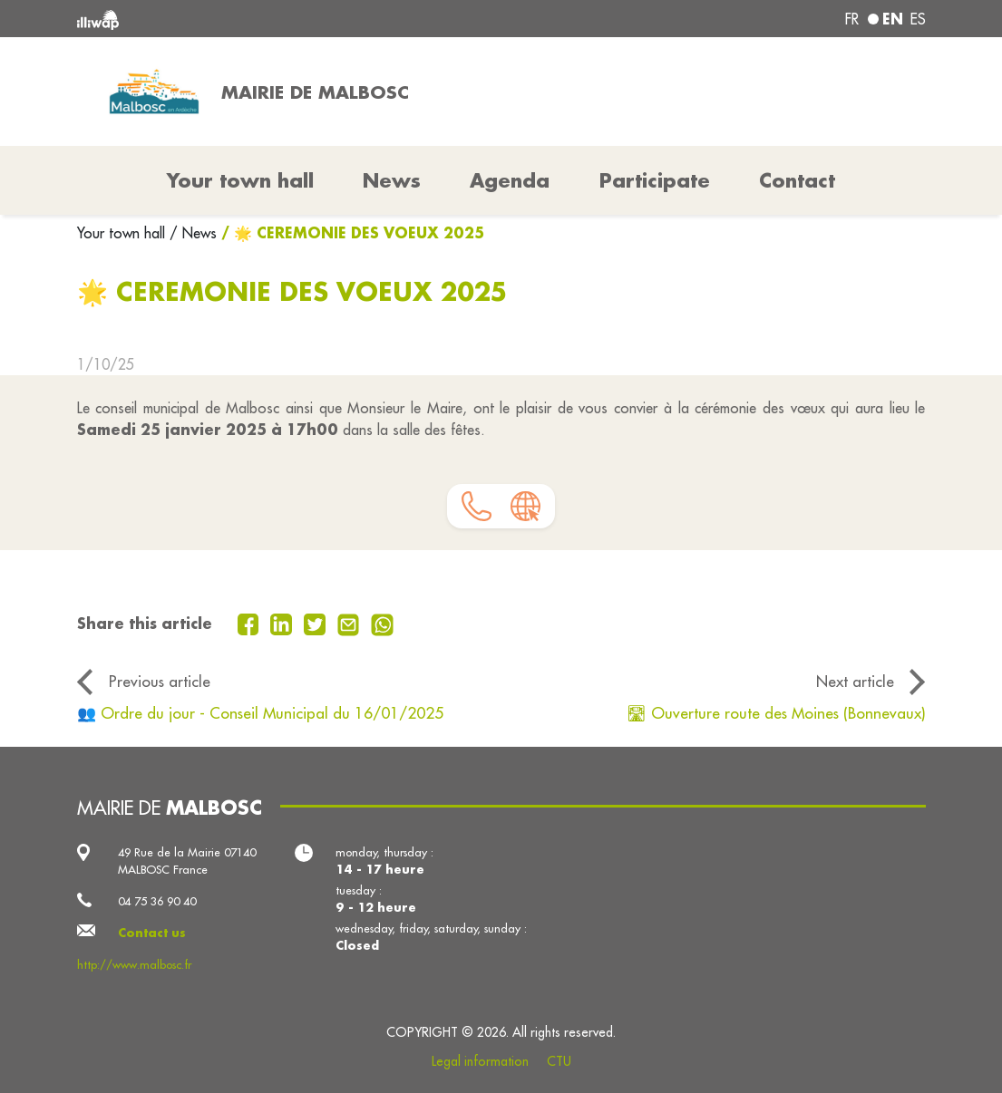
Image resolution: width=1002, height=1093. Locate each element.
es (918, 19)
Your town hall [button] (240, 180)
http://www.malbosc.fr (134, 964)
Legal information (480, 1061)
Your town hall (123, 233)
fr (852, 19)
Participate (654, 180)
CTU (559, 1061)
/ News (193, 233)
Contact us (152, 932)
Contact (797, 180)
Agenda (510, 180)
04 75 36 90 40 (157, 901)
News (392, 180)
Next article (855, 682)
